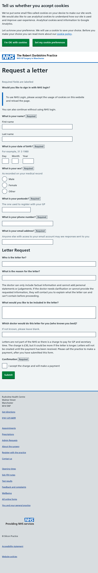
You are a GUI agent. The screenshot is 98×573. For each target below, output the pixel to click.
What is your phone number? (24, 217)
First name (8, 121)
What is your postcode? (21, 198)
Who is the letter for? (14, 257)
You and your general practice (16, 505)
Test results (7, 481)
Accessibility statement (12, 546)
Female (13, 185)
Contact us (7, 458)
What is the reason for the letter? (21, 271)
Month (16, 156)
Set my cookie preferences (50, 42)
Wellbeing (7, 493)
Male (11, 179)
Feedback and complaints (14, 487)
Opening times (9, 469)
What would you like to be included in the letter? (30, 302)
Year (25, 156)
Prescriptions (8, 434)
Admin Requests (9, 440)
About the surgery (10, 446)
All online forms (9, 499)
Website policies (9, 556)
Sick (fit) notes (8, 475)
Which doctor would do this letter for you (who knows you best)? (39, 323)
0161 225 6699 (9, 418)
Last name (8, 134)
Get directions (8, 412)
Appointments (9, 428)
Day (4, 156)
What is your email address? (24, 231)
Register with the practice (14, 452)
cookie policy (64, 34)
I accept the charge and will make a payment (34, 365)
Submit (8, 374)
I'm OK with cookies (15, 42)
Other (12, 191)
